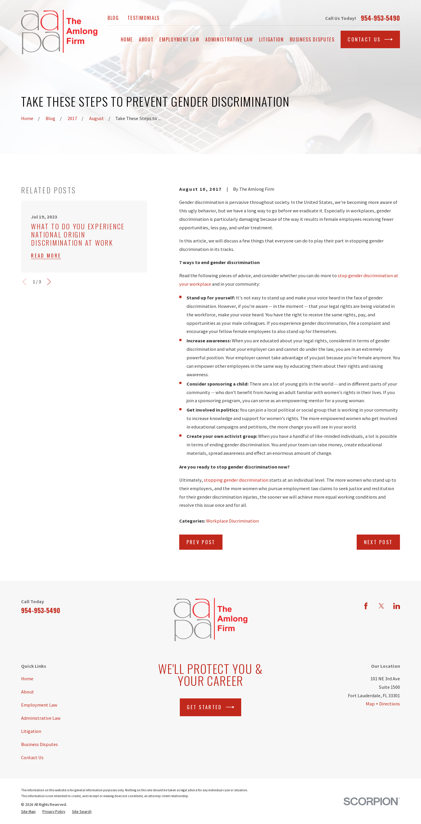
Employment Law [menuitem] (179, 39)
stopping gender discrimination (236, 480)
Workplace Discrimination (232, 521)
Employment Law (39, 705)
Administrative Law (41, 718)
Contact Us (370, 39)
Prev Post (201, 542)
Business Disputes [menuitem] (312, 39)
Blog (113, 17)
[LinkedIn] (396, 606)
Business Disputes (39, 744)
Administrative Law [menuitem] (229, 39)
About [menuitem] (146, 39)
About (27, 692)
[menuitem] (28, 811)
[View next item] (49, 281)
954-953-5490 (380, 18)
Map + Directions (383, 704)
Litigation (31, 731)
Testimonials (143, 17)
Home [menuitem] (127, 39)
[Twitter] (381, 606)
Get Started (210, 707)
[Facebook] (366, 606)
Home (27, 678)
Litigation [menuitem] (271, 39)
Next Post (378, 542)
